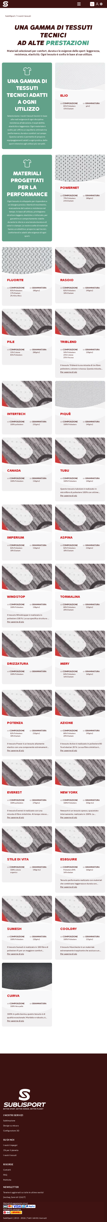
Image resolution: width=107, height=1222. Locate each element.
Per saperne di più (68, 372)
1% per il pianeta (11, 1150)
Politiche (7, 1180)
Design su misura (11, 1125)
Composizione (69, 103)
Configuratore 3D (11, 1130)
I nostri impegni (10, 1145)
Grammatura (91, 103)
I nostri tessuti (10, 1155)
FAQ (5, 1175)
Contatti (7, 1170)
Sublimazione (9, 1120)
